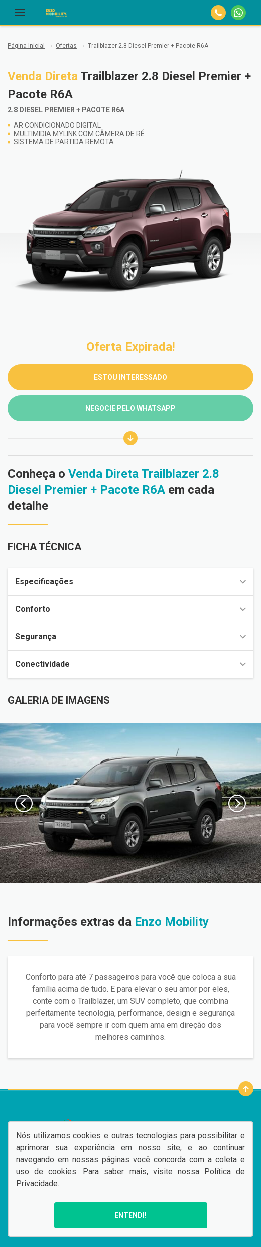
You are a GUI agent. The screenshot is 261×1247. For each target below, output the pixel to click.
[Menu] (20, 12)
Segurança (130, 636)
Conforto (130, 609)
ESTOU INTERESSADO (130, 377)
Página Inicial (26, 45)
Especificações (130, 581)
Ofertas (66, 45)
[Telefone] (218, 12)
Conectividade (130, 664)
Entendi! (130, 1215)
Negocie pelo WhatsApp (130, 408)
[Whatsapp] (238, 12)
